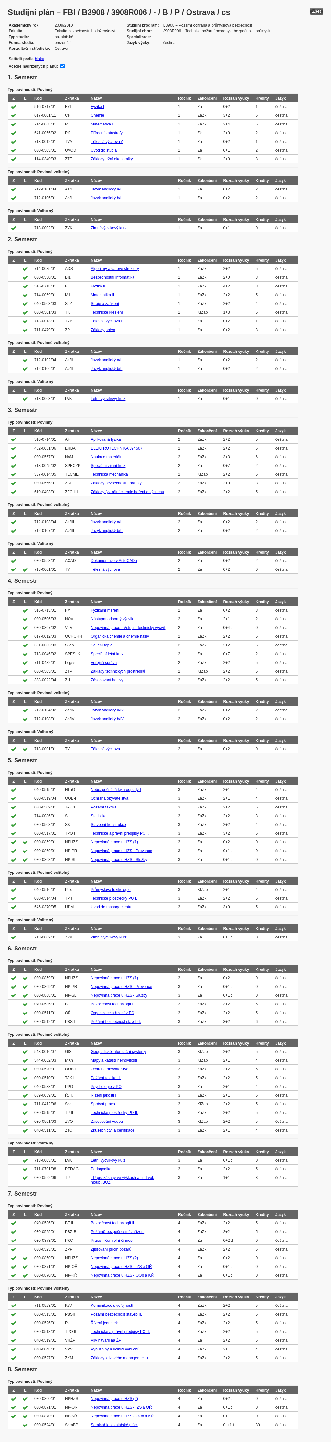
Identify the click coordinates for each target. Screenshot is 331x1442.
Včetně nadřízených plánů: (33, 66)
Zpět (316, 11)
